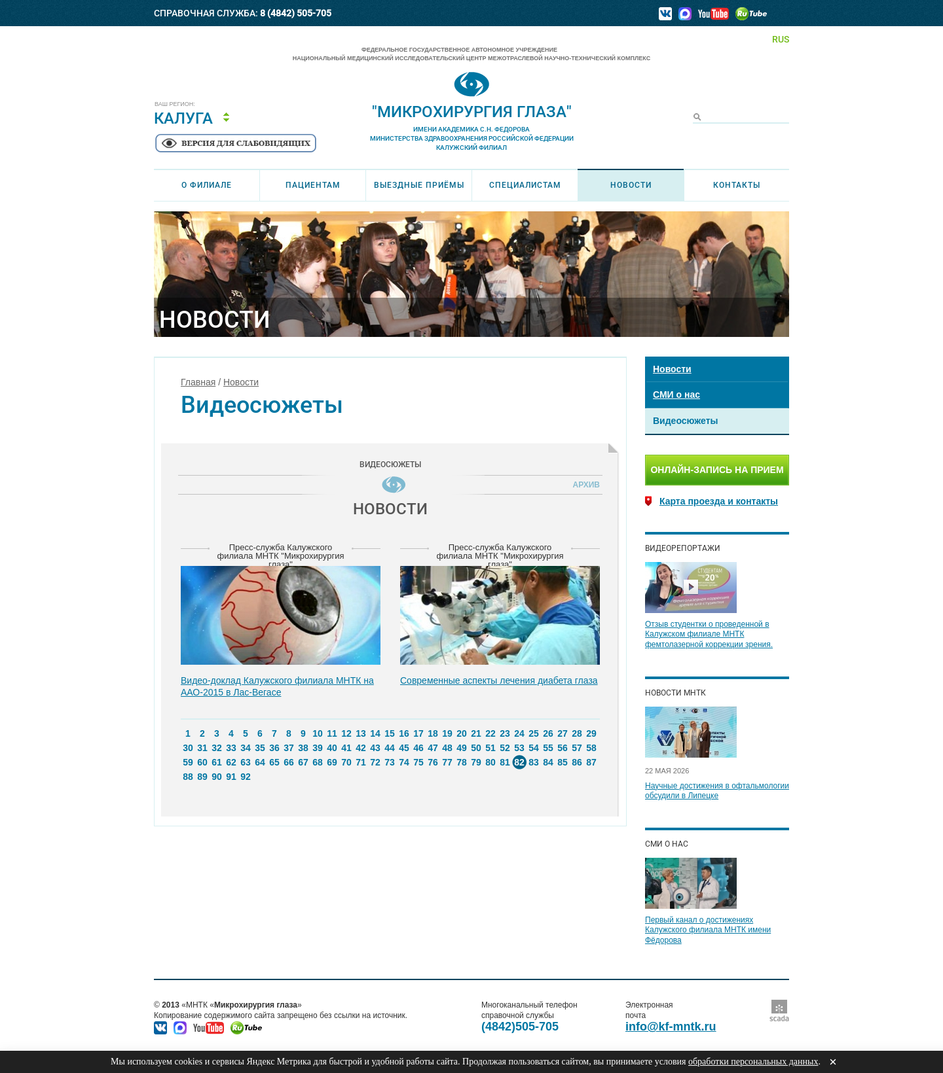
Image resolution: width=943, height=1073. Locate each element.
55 (548, 748)
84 (548, 762)
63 (245, 762)
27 (562, 733)
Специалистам (525, 185)
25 (533, 733)
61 (217, 762)
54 (533, 748)
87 (591, 762)
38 (303, 748)
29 (591, 733)
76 (433, 762)
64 (260, 762)
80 (490, 762)
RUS (780, 39)
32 (217, 748)
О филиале (206, 185)
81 (505, 762)
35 (260, 748)
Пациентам (313, 185)
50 (476, 748)
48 (447, 748)
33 (231, 748)
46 (418, 748)
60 (202, 762)
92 (245, 776)
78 (461, 762)
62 (231, 762)
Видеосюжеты (685, 420)
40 (332, 748)
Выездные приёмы (419, 185)
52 (505, 748)
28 (577, 733)
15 (389, 733)
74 (404, 762)
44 (389, 748)
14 (375, 733)
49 (461, 748)
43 (375, 748)
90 (217, 776)
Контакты (736, 185)
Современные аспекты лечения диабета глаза (499, 680)
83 (533, 762)
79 (476, 762)
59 (188, 762)
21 (476, 733)
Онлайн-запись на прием (716, 470)
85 (562, 762)
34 (245, 748)
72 (375, 762)
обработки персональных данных (753, 1061)
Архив (584, 485)
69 (332, 762)
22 (490, 733)
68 (317, 762)
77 (447, 762)
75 (418, 762)
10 (317, 733)
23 (505, 733)
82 (519, 762)
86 (577, 762)
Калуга (183, 118)
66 (289, 762)
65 (274, 762)
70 (346, 762)
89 (202, 776)
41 (346, 748)
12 (346, 733)
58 (591, 748)
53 (519, 748)
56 (562, 748)
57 (577, 748)
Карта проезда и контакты (718, 501)
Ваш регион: (175, 104)
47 (433, 748)
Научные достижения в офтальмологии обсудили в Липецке (717, 791)
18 (433, 733)
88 (188, 776)
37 (289, 748)
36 (274, 748)
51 (490, 748)
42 (361, 748)
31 (202, 748)
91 (231, 776)
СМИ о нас (676, 394)
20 (461, 733)
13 (361, 733)
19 (447, 733)
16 (404, 733)
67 (303, 762)
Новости (631, 185)
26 (548, 733)
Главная (198, 382)
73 (389, 762)
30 (188, 748)
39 (317, 748)
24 (519, 733)
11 (332, 733)
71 (361, 762)
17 (418, 733)
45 (404, 748)
